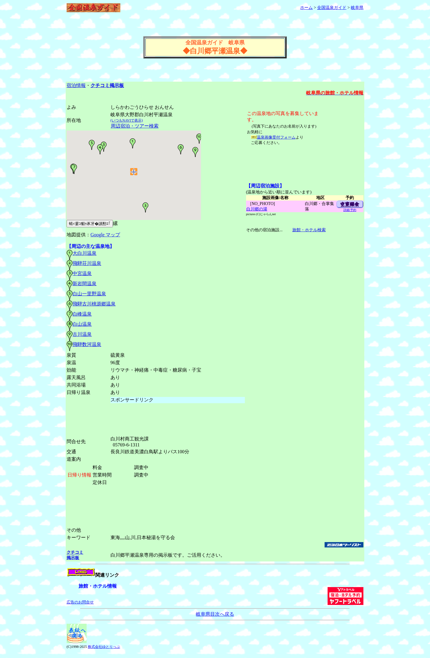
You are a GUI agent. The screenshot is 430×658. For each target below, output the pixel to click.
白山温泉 (82, 324)
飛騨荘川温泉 (87, 263)
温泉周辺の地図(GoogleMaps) (134, 181)
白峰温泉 (82, 313)
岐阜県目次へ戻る (215, 614)
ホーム (306, 7)
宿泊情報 (76, 85)
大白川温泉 (84, 253)
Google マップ (105, 234)
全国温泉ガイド (331, 7)
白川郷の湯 (256, 209)
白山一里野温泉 (89, 293)
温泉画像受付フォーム (276, 137)
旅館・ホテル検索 (309, 230)
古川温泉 (82, 334)
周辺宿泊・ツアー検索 (134, 125)
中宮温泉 (82, 273)
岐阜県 (357, 7)
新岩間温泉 (84, 283)
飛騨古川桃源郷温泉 (94, 303)
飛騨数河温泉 (87, 344)
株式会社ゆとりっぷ (104, 647)
